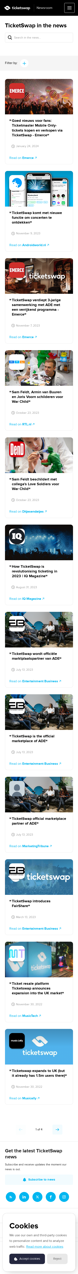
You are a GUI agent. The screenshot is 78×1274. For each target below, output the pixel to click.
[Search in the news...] (39, 37)
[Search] (10, 37)
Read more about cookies (44, 1247)
